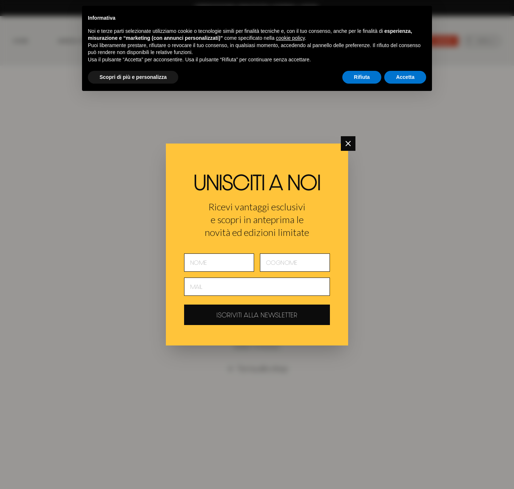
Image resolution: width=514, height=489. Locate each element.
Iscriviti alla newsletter (257, 315)
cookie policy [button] (290, 38)
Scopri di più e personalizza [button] (133, 77)
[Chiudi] (348, 143)
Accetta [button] (405, 77)
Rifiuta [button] (362, 77)
